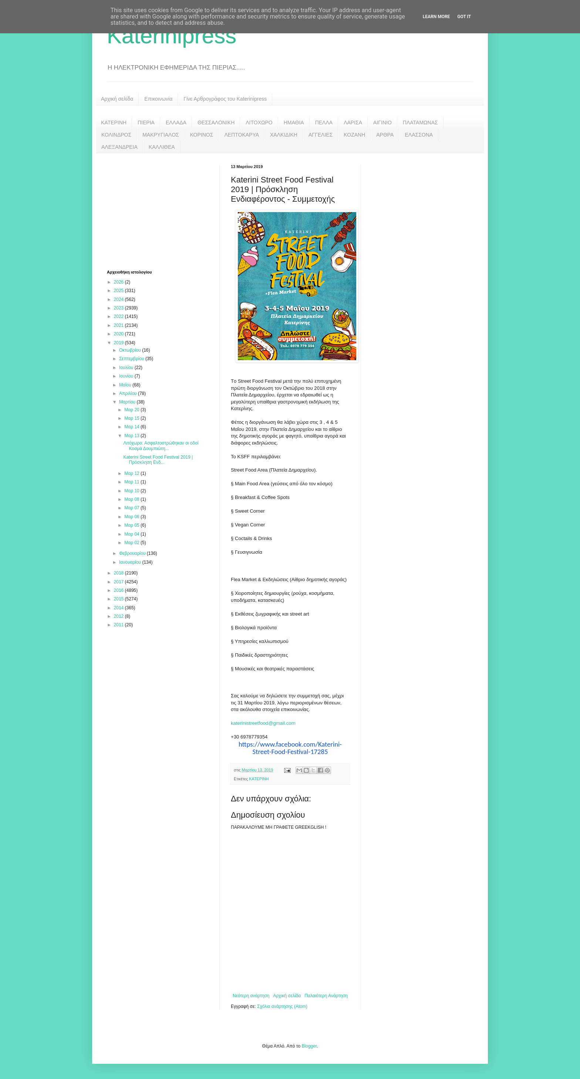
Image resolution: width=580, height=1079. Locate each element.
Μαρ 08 (132, 499)
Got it (464, 16)
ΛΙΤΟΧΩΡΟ (259, 122)
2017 (119, 581)
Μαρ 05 (132, 525)
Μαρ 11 (132, 482)
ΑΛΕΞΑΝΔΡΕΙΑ (119, 147)
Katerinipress (171, 35)
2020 (119, 333)
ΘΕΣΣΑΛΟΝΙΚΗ (216, 122)
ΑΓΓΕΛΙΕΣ (320, 135)
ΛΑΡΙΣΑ (353, 122)
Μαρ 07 (132, 507)
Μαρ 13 (132, 435)
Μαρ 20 (132, 409)
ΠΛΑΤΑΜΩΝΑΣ (420, 122)
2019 (119, 342)
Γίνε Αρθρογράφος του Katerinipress (225, 99)
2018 (119, 573)
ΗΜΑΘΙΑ (294, 122)
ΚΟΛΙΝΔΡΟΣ (116, 135)
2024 (119, 299)
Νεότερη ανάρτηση (251, 995)
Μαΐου (125, 385)
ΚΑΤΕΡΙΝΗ (114, 122)
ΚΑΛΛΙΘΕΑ (162, 147)
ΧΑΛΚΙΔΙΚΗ (283, 135)
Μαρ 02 (132, 542)
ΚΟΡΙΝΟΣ (201, 135)
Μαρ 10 (132, 490)
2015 (119, 599)
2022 (119, 316)
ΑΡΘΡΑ (385, 135)
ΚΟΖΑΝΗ (354, 135)
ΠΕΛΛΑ (324, 122)
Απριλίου (128, 393)
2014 (119, 607)
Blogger (309, 1046)
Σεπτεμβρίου (132, 358)
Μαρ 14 (132, 426)
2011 (119, 624)
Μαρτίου (128, 402)
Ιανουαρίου (130, 562)
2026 (119, 282)
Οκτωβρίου (130, 350)
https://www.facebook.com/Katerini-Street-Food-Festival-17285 (290, 748)
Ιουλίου (127, 367)
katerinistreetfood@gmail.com (263, 723)
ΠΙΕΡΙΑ (146, 122)
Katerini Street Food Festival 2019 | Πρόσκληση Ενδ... (158, 460)
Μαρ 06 (132, 516)
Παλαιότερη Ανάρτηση (326, 995)
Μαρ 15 (132, 418)
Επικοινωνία (158, 99)
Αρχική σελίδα (117, 99)
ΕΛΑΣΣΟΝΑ (419, 135)
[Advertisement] (162, 210)
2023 (119, 308)
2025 (119, 290)
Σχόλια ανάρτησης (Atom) (282, 1006)
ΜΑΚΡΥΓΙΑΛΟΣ (160, 135)
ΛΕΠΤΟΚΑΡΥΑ (241, 135)
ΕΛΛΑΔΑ (176, 122)
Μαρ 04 (132, 534)
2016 (119, 590)
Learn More (436, 16)
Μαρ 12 (132, 473)
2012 (119, 616)
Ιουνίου (127, 376)
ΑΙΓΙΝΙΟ (382, 122)
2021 (119, 325)
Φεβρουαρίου (133, 553)
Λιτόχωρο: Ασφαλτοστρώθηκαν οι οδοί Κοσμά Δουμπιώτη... (160, 445)
